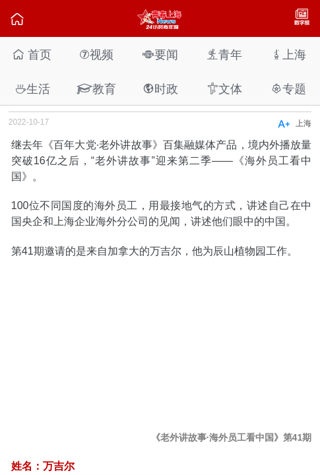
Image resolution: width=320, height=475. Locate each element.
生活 (32, 89)
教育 (96, 89)
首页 (32, 54)
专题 (288, 89)
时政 (160, 89)
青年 (224, 54)
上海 (288, 54)
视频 (96, 54)
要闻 (160, 54)
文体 (224, 89)
